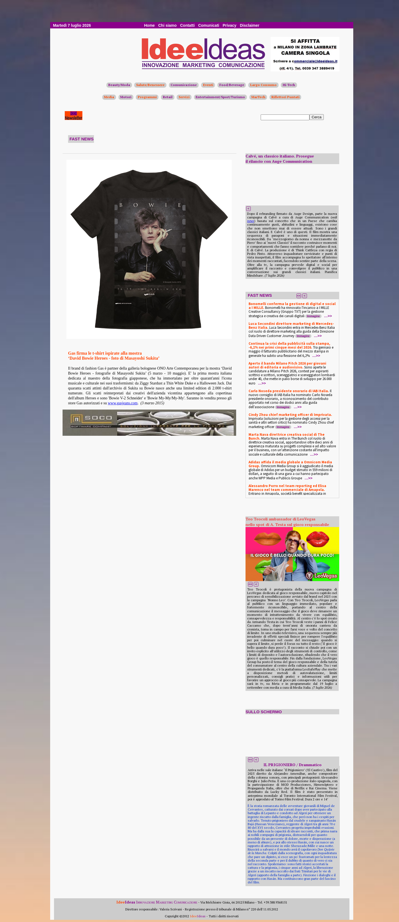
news (250, 221)
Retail (167, 97)
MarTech (258, 97)
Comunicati (208, 25)
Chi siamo (167, 25)
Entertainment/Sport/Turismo (220, 97)
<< (299, 295)
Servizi (184, 97)
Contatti (187, 25)
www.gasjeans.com (123, 403)
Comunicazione (184, 85)
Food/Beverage (231, 85)
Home (149, 25)
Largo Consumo (263, 85)
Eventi (208, 85)
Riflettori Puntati (285, 97)
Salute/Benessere (150, 85)
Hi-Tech (289, 85)
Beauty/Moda (119, 85)
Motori (125, 97)
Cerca (317, 117)
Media (109, 97)
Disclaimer (249, 25)
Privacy (229, 25)
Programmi (147, 97)
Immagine (313, 316)
